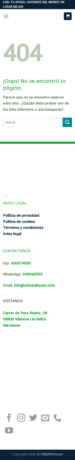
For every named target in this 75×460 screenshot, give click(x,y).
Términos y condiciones (23, 227)
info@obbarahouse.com (34, 285)
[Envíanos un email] (45, 418)
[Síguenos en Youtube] (9, 431)
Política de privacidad (21, 215)
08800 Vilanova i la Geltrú (24, 319)
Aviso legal (12, 233)
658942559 (32, 274)
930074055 (21, 263)
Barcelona (11, 325)
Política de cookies (19, 221)
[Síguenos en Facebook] (9, 418)
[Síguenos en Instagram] (21, 418)
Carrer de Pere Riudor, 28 (25, 313)
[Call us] (57, 418)
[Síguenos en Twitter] (33, 418)
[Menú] (6, 16)
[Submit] (67, 122)
